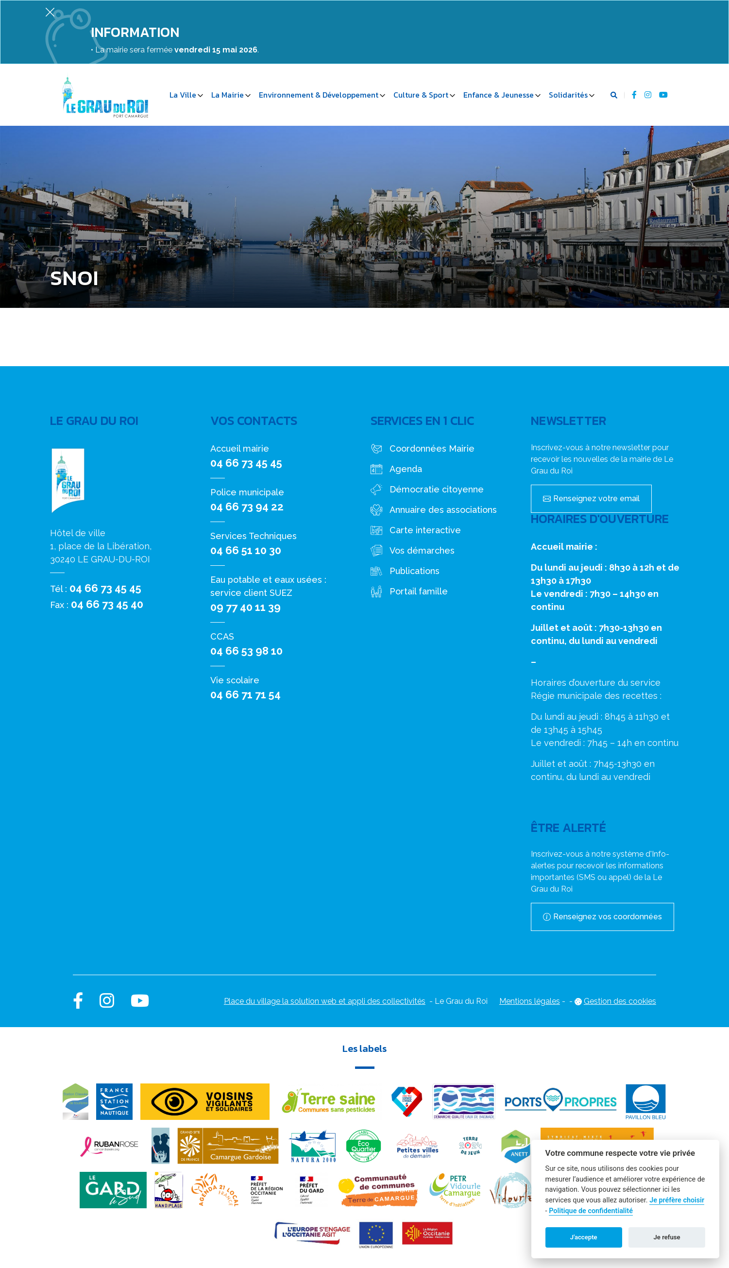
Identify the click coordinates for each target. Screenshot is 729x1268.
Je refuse (667, 1237)
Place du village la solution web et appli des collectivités (324, 1001)
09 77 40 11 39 (245, 607)
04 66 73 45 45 (105, 588)
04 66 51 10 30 (245, 550)
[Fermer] (50, 12)
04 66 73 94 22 (247, 506)
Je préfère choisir (676, 1200)
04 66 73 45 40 (107, 604)
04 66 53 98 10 (246, 650)
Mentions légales (529, 1001)
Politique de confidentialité (591, 1211)
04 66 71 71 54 (245, 694)
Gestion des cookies (620, 1001)
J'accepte (583, 1237)
